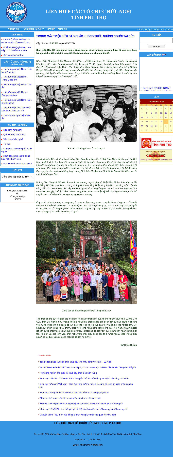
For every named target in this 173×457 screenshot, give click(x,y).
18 (161, 117)
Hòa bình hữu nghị (12, 130)
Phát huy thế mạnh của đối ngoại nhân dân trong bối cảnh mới (70, 398)
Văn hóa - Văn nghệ (13, 139)
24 (156, 122)
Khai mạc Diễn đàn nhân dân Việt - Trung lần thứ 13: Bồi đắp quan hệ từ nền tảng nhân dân (84, 378)
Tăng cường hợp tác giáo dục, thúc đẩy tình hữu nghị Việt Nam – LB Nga (75, 362)
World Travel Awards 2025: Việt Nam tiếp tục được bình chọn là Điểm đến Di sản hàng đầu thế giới (88, 367)
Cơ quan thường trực (13, 55)
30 (142, 109)
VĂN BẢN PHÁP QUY (34, 29)
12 (166, 113)
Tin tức (6, 144)
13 (171, 113)
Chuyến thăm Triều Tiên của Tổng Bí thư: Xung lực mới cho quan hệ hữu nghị (78, 414)
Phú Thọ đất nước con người (17, 163)
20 (171, 117)
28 (142, 126)
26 (166, 122)
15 (147, 117)
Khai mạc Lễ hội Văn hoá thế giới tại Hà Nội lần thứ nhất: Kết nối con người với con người (83, 409)
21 (142, 122)
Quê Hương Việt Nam (14, 134)
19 (166, 117)
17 (156, 117)
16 (152, 117)
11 (161, 113)
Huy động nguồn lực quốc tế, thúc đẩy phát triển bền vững (68, 373)
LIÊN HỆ (51, 29)
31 (156, 126)
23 (152, 122)
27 (171, 122)
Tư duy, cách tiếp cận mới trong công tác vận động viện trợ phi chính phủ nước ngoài (81, 403)
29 (147, 126)
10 (156, 113)
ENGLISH (62, 29)
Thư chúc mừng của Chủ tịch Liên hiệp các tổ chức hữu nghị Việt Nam (74, 392)
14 (142, 117)
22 (147, 122)
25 (161, 122)
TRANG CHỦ (14, 29)
